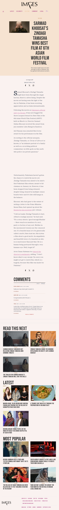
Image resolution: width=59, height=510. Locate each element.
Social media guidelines (28, 501)
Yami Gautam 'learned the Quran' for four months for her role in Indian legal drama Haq (42, 487)
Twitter (35, 498)
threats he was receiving (23, 210)
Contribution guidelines (28, 503)
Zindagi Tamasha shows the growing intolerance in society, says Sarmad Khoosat (42, 351)
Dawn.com (24, 507)
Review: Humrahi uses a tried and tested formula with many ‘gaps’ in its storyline (15, 461)
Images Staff (30, 79)
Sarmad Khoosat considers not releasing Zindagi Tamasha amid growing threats (13, 351)
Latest (12, 11)
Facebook (30, 498)
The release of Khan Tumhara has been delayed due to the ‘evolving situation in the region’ (15, 487)
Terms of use (45, 501)
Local (41, 11)
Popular (43, 283)
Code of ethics (37, 501)
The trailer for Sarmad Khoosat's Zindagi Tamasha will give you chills (14, 376)
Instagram (40, 498)
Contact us (24, 498)
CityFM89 (29, 507)
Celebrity (19, 11)
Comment (35, 11)
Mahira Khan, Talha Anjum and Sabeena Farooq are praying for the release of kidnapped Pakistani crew (15, 405)
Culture (27, 11)
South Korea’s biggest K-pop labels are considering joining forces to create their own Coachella (43, 461)
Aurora (34, 507)
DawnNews (39, 507)
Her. (47, 11)
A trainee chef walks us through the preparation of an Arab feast (42, 404)
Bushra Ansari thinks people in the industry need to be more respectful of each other (15, 431)
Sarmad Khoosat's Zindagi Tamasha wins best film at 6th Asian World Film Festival (40, 43)
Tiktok (45, 498)
